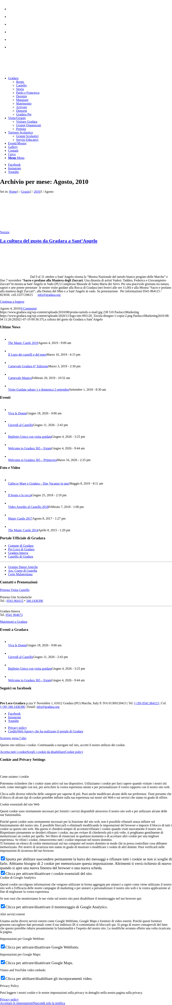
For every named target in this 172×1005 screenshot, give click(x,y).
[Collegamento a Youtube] (13, 172)
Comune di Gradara (20, 545)
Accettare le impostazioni (16, 1003)
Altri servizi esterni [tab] (12, 914)
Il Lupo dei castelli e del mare (27, 354)
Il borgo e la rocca (19, 495)
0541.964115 (15, 600)
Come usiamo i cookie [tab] (14, 776)
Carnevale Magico (20, 378)
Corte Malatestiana (20, 574)
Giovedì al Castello (20, 425)
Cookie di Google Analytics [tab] (18, 877)
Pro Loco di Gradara (21, 549)
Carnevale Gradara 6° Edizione (28, 366)
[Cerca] (12, 154)
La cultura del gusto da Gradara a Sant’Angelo (48, 240)
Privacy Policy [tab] (9, 985)
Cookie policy (74, 752)
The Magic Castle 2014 (23, 530)
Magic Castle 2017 (20, 518)
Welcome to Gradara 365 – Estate (29, 448)
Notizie (4, 232)
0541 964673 (14, 615)
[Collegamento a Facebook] (14, 164)
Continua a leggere (12, 301)
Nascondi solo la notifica (49, 1003)
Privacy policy (9, 999)
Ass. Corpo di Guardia (22, 570)
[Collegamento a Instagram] (14, 168)
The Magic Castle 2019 (23, 343)
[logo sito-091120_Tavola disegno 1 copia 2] (30, 71)
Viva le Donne (17, 413)
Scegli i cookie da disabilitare (46, 752)
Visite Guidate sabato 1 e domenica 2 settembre (38, 389)
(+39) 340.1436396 (12, 706)
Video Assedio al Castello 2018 (28, 507)
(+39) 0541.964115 (146, 703)
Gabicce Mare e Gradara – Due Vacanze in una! (38, 483)
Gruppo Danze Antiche (23, 567)
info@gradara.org (49, 295)
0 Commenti (29, 308)
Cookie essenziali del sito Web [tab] (19, 804)
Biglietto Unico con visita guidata (30, 436)
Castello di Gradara (20, 556)
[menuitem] (90, 7)
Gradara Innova (18, 553)
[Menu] (16, 158)
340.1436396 (34, 600)
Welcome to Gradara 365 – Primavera (32, 460)
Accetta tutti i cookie (13, 752)
